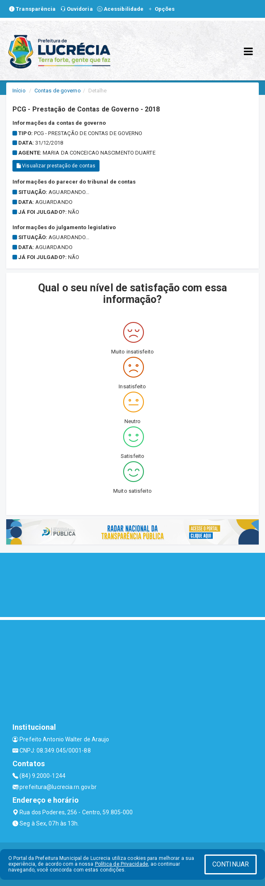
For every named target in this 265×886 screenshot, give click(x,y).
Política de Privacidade (121, 864)
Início (19, 90)
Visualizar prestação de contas (56, 166)
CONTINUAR (230, 864)
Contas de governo (57, 90)
